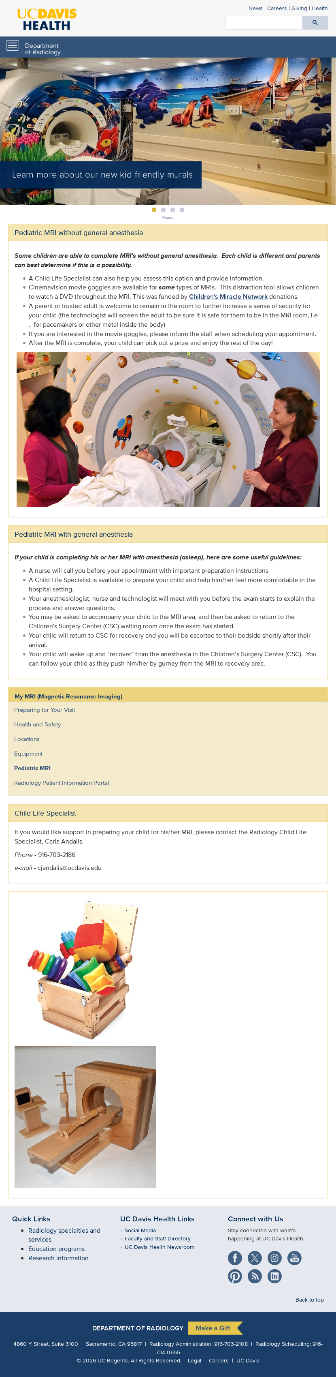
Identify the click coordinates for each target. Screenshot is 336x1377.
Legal (194, 1360)
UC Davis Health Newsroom (165, 1246)
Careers (277, 8)
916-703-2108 (231, 1343)
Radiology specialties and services (64, 1235)
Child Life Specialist (45, 813)
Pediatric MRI (32, 768)
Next (325, 129)
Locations (27, 739)
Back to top (310, 1299)
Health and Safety (37, 724)
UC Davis (247, 1360)
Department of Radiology (43, 49)
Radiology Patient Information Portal (61, 782)
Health (320, 8)
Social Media (146, 1230)
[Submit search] (315, 23)
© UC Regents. (103, 1360)
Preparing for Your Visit (44, 709)
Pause (168, 217)
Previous (11, 129)
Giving (299, 8)
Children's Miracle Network (228, 296)
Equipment (28, 753)
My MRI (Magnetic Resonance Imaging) (68, 696)
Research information (58, 1258)
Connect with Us (255, 1219)
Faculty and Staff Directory (163, 1238)
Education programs (56, 1248)
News (256, 8)
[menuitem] (162, 709)
